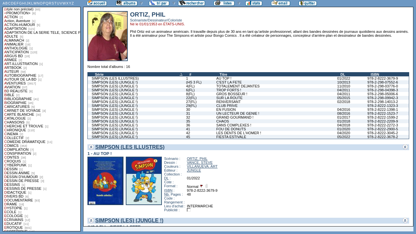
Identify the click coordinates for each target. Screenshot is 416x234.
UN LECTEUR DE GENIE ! (237, 113)
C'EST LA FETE (229, 82)
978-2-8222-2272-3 (382, 125)
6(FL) (190, 90)
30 (188, 109)
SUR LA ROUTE (229, 98)
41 (188, 129)
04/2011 (343, 90)
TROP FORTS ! (228, 90)
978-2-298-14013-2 (382, 102)
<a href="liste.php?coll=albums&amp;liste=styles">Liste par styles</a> (42, 115)
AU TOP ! (223, 78)
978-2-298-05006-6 (382, 94)
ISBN (374, 74)
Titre (224, 74)
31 (188, 113)
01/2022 (343, 78)
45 (188, 137)
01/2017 (343, 117)
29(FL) (191, 106)
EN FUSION (226, 109)
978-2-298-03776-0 (382, 86)
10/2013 (343, 82)
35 (188, 121)
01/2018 (343, 121)
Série (99, 74)
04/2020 (343, 133)
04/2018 (343, 125)
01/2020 (343, 129)
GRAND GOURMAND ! (235, 117)
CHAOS (222, 121)
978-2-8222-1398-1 (382, 109)
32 (188, 117)
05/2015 (343, 98)
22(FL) (191, 98)
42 (188, 133)
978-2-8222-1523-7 (382, 113)
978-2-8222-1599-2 (382, 117)
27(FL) (191, 102)
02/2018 (343, 102)
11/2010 (343, 86)
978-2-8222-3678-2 (382, 137)
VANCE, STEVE (200, 162)
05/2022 (343, 137)
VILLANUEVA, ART (202, 166)
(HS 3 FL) (194, 82)
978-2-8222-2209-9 (382, 121)
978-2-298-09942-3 (382, 98)
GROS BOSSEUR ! (231, 94)
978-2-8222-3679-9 (382, 78)
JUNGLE (194, 170)
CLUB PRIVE (227, 106)
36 (188, 125)
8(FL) (190, 94)
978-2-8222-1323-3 (382, 106)
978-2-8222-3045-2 (382, 133)
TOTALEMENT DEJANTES (238, 86)
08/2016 (343, 113)
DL (343, 74)
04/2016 (343, 109)
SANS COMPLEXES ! (234, 125)
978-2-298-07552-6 (382, 82)
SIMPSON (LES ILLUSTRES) (115, 78)
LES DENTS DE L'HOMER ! (238, 133)
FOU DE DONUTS (231, 129)
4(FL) (190, 86)
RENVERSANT (228, 102)
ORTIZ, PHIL (197, 159)
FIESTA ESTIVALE (231, 137)
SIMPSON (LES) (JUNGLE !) (115, 82)
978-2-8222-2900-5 (382, 129)
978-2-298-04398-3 (382, 90)
